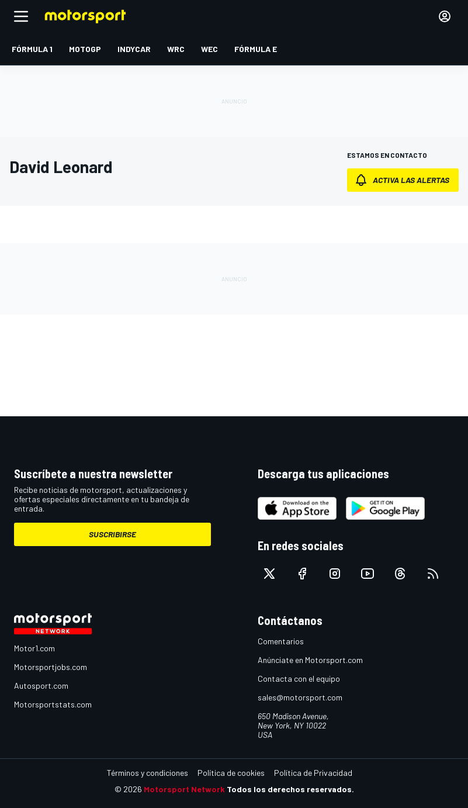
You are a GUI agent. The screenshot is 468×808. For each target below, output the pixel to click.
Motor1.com (34, 648)
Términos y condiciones (147, 773)
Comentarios (281, 641)
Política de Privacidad (313, 773)
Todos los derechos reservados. (290, 789)
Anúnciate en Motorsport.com (310, 660)
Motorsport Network (184, 789)
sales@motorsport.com (300, 697)
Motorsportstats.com (53, 704)
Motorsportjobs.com (50, 667)
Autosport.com (41, 685)
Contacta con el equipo (299, 678)
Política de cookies (231, 773)
